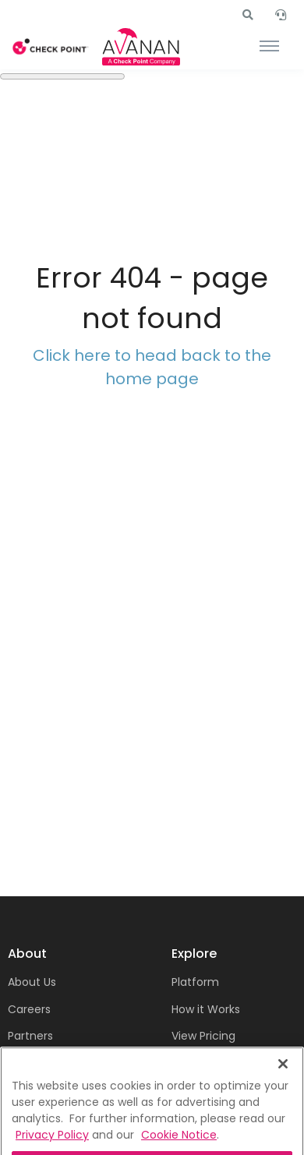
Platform (195, 982)
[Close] (283, 1096)
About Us (32, 982)
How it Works (205, 1009)
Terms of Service (54, 1063)
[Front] (51, 47)
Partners (30, 1036)
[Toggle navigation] (269, 46)
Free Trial (196, 1063)
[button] (248, 15)
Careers (29, 1009)
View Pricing (203, 1036)
